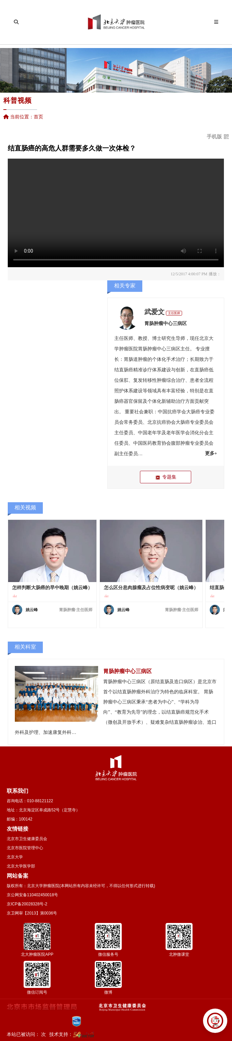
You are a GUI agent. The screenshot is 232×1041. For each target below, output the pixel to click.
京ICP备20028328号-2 (27, 904)
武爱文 (154, 312)
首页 (38, 116)
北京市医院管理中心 (25, 848)
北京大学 (15, 857)
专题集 (165, 477)
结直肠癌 (123, 369)
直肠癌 (202, 369)
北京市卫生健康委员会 (27, 838)
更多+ (211, 453)
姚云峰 (32, 609)
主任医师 (174, 313)
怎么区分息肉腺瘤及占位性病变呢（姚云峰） (151, 587)
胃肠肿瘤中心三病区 (165, 323)
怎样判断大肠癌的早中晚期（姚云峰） (52, 587)
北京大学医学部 (21, 866)
